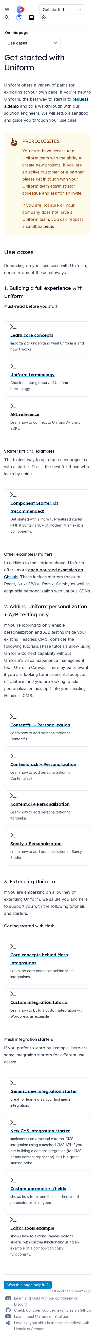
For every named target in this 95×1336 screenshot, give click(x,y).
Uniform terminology (32, 374)
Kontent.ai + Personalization (40, 804)
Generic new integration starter (43, 1091)
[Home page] (20, 9)
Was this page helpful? (27, 1285)
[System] (44, 17)
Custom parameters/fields (38, 1188)
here (48, 226)
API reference (24, 414)
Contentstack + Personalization (43, 764)
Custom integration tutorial (39, 1002)
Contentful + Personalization (40, 724)
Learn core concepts (31, 335)
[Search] (7, 17)
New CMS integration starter (40, 1130)
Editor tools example (32, 1228)
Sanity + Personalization (36, 843)
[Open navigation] (7, 10)
